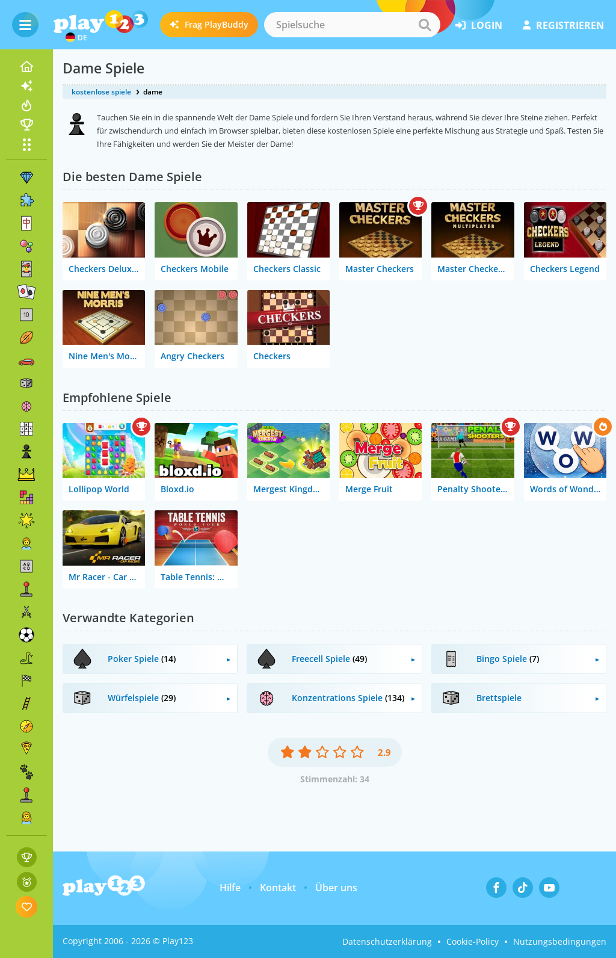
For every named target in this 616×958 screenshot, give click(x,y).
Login (478, 25)
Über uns (336, 887)
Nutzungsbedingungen (559, 941)
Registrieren (563, 25)
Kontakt (278, 887)
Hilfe (230, 887)
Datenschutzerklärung (387, 941)
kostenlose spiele (101, 92)
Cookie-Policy (472, 941)
